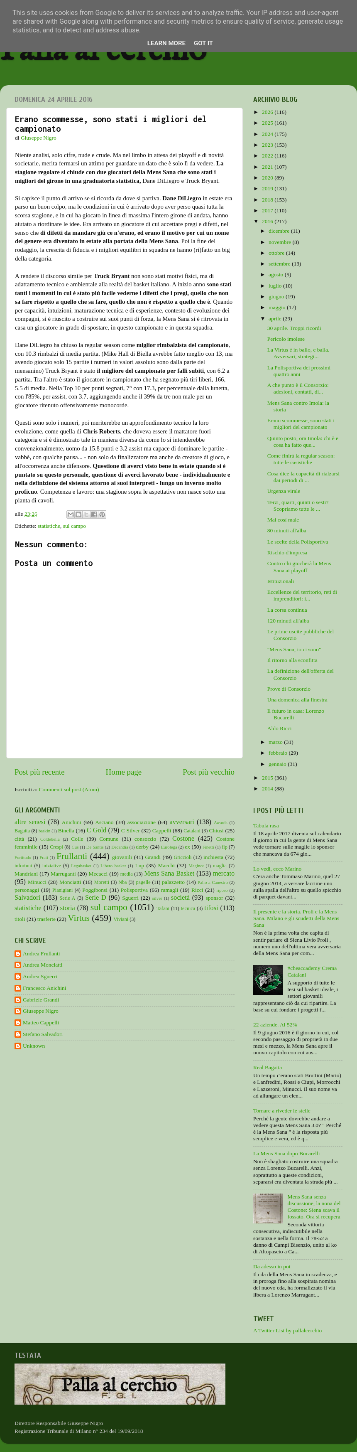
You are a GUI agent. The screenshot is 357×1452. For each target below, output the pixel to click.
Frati (43, 857)
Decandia (119, 846)
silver (157, 898)
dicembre (280, 231)
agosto (277, 274)
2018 (268, 200)
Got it (203, 43)
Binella (66, 830)
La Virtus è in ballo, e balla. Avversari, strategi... (298, 353)
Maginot (196, 865)
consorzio (145, 839)
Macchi (166, 865)
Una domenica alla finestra (297, 699)
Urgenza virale (284, 491)
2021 (268, 167)
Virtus (79, 918)
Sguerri (130, 898)
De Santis (95, 846)
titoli (20, 919)
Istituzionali (280, 581)
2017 (268, 210)
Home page (124, 772)
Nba (122, 882)
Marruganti (63, 874)
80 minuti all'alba (286, 530)
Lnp (139, 865)
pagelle (143, 882)
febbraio (279, 753)
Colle (77, 839)
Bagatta (22, 831)
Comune (108, 839)
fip (224, 847)
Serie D (95, 897)
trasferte (46, 919)
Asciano (104, 822)
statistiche (49, 526)
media (126, 874)
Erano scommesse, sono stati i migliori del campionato (301, 423)
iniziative (51, 866)
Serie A (68, 898)
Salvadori (27, 897)
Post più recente (40, 772)
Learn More (166, 43)
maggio (278, 307)
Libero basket (113, 865)
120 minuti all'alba (288, 621)
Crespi (56, 847)
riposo (221, 890)
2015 (268, 778)
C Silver (130, 830)
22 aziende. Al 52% (275, 1024)
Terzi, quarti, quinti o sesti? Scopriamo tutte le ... (298, 505)
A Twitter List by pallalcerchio (287, 1330)
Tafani (162, 908)
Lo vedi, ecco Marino (277, 869)
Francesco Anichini (44, 988)
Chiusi (216, 830)
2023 (268, 145)
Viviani (121, 919)
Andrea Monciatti (43, 965)
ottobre (277, 253)
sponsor (214, 898)
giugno (277, 296)
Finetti (208, 846)
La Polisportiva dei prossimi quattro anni (299, 370)
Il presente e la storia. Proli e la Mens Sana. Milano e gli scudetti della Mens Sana (296, 918)
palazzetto (173, 882)
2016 (268, 221)
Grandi (153, 857)
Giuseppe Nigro (41, 1011)
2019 (268, 188)
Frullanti (71, 856)
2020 (268, 178)
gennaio (278, 764)
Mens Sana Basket (169, 873)
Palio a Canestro (213, 882)
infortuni (23, 866)
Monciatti (70, 882)
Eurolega (169, 846)
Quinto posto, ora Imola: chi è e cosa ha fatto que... (302, 441)
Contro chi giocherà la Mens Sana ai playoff (299, 566)
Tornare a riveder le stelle (282, 1110)
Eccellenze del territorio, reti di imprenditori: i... (302, 595)
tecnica (188, 908)
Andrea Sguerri (40, 976)
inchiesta (213, 857)
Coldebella (50, 839)
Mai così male (283, 520)
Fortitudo (23, 857)
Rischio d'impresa (287, 552)
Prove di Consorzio (289, 689)
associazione (141, 822)
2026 (268, 112)
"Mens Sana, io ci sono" (294, 649)
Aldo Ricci (279, 728)
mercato (224, 873)
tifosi (211, 908)
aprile (276, 318)
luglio (276, 286)
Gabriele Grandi (41, 1000)
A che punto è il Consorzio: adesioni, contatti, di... (298, 388)
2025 (268, 123)
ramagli (169, 890)
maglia (220, 866)
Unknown (34, 1046)
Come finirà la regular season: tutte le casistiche (301, 459)
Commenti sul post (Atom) (69, 789)
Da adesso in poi (272, 1266)
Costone (183, 838)
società (180, 897)
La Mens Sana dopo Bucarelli (286, 1153)
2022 (268, 156)
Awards (220, 822)
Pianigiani (62, 890)
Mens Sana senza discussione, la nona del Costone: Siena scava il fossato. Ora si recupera (313, 1207)
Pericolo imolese (286, 339)
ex (187, 847)
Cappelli (161, 830)
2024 (268, 134)
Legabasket (81, 865)
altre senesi (30, 822)
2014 (268, 788)
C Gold (97, 830)
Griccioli (182, 857)
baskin (44, 830)
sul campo (74, 526)
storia (67, 908)
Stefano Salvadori (43, 1034)
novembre (280, 242)
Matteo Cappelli (41, 1022)
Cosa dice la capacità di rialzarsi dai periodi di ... (303, 476)
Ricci (197, 890)
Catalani (191, 831)
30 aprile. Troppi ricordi (294, 328)
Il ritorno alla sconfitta (292, 660)
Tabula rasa (266, 825)
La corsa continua (287, 610)
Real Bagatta (267, 1067)
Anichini (71, 822)
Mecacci (98, 874)
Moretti (101, 882)
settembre (280, 264)
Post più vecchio (209, 772)
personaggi (27, 890)
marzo (276, 742)
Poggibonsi (95, 890)
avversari (181, 822)
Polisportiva (134, 890)
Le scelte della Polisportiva (297, 542)
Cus (75, 846)
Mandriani (26, 874)
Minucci (37, 882)
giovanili (122, 857)
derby (142, 847)
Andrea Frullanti (41, 953)
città (19, 839)
